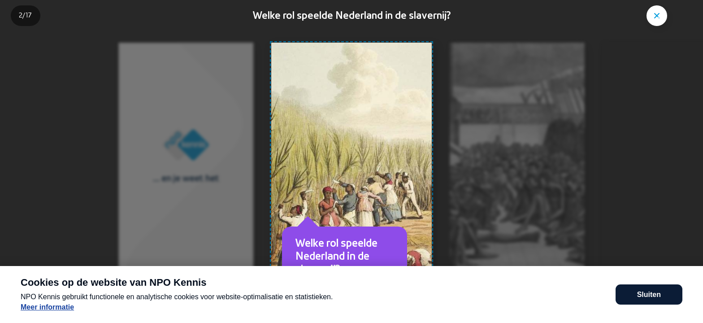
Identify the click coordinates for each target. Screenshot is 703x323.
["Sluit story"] (657, 15)
